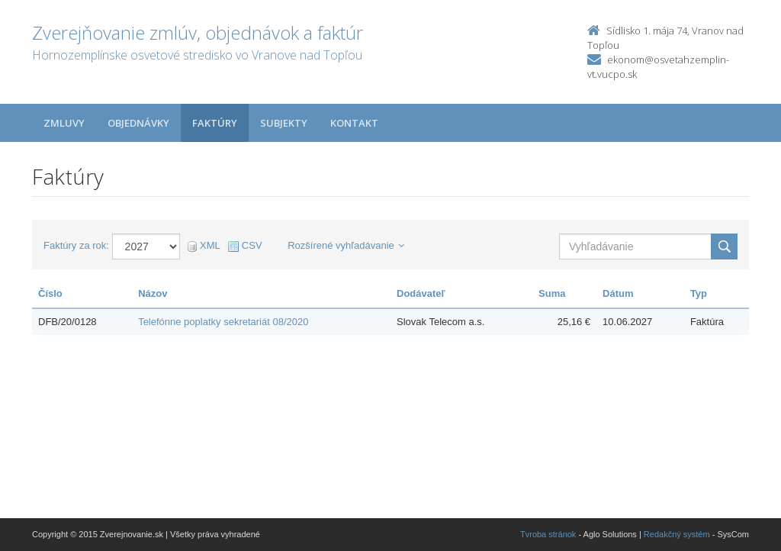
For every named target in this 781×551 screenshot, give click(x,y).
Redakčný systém (677, 534)
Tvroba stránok (548, 534)
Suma (551, 293)
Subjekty (283, 123)
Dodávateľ (421, 293)
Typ (698, 293)
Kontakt (354, 123)
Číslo (50, 293)
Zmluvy (64, 123)
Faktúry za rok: (76, 245)
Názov (152, 293)
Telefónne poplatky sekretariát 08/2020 (223, 321)
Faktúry (214, 123)
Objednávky (138, 123)
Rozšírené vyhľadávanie (346, 245)
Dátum (618, 293)
